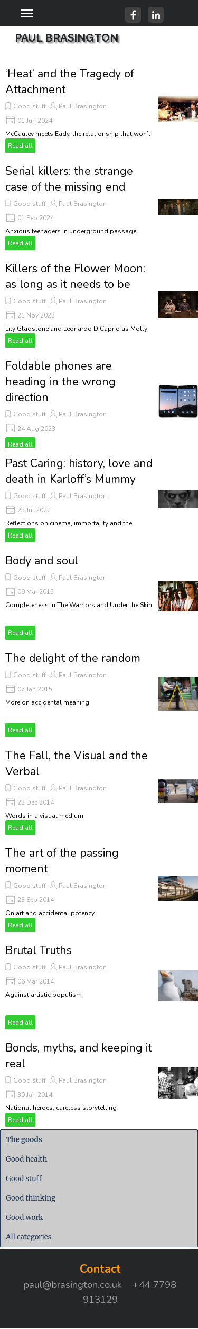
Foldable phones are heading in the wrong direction (60, 381)
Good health (26, 1159)
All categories (28, 1237)
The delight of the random (72, 658)
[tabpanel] (100, 1284)
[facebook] (133, 15)
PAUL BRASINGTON (66, 38)
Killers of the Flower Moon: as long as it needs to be (75, 276)
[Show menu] (27, 13)
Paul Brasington (83, 106)
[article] (99, 109)
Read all (20, 146)
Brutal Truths (38, 950)
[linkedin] (156, 15)
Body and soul (41, 561)
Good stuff (29, 106)
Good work (24, 1217)
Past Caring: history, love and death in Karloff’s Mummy (79, 471)
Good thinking (30, 1198)
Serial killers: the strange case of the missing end (69, 179)
